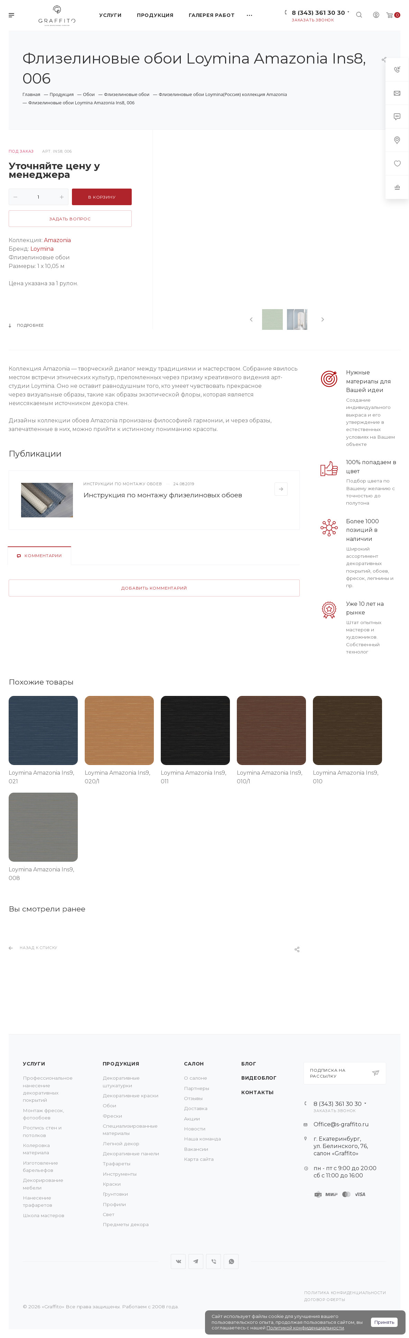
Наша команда (202, 1138)
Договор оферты (324, 1300)
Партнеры (196, 1088)
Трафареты (116, 1163)
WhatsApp (231, 1261)
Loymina (42, 249)
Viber (213, 1261)
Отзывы (193, 1098)
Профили (114, 1204)
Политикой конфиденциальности (305, 1327)
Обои (109, 1105)
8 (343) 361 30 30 (318, 12)
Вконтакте (178, 1261)
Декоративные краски (130, 1095)
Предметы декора (126, 1224)
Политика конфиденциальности (345, 1293)
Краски (112, 1184)
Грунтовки (115, 1194)
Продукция (121, 1064)
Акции (192, 1118)
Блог (249, 1064)
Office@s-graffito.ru (341, 1124)
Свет (108, 1214)
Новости (194, 1128)
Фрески (112, 1116)
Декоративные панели (131, 1153)
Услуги (34, 1064)
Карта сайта (199, 1159)
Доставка (195, 1108)
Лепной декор (121, 1143)
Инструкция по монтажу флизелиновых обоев (162, 495)
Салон (194, 1064)
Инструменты (120, 1174)
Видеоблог (259, 1078)
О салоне (195, 1078)
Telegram (195, 1261)
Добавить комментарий (154, 588)
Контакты (257, 1092)
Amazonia (57, 240)
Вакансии (196, 1149)
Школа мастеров (43, 1215)
